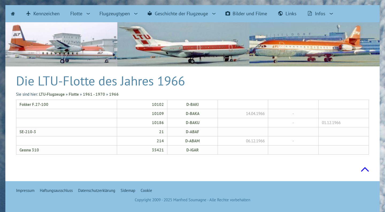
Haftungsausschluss (56, 190)
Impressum (25, 190)
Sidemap (128, 190)
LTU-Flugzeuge (52, 94)
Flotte (74, 94)
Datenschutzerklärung (96, 190)
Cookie (146, 190)
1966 (114, 94)
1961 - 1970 (94, 94)
